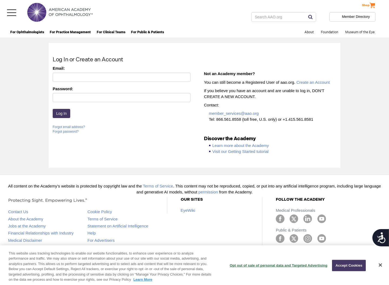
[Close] (380, 265)
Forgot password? (66, 131)
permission (208, 192)
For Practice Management (70, 32)
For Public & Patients (147, 32)
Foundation (329, 32)
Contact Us (18, 211)
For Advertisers (101, 240)
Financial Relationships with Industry (41, 233)
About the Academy (25, 219)
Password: (63, 88)
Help (92, 233)
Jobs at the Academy (27, 226)
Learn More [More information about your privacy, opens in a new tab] (142, 279)
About (309, 32)
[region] (194, 265)
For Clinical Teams (111, 32)
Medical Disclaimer (25, 240)
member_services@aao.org (234, 113)
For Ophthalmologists (27, 32)
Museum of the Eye (360, 32)
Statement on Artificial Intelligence (118, 226)
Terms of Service (158, 186)
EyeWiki (188, 210)
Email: (59, 68)
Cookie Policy (100, 211)
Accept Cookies (349, 265)
